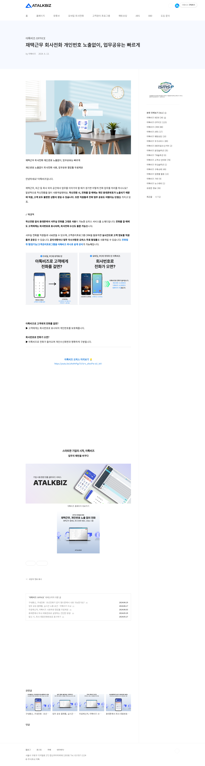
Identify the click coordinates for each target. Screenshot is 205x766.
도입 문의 (165, 15)
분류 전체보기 (156, 112)
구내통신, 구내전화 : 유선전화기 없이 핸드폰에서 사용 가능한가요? (57, 602)
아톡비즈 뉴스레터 (156, 183)
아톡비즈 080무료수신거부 (159, 145)
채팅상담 (123, 15)
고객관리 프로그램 (101, 15)
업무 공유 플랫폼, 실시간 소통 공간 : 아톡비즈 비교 (50, 606)
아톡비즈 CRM (155, 127)
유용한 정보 (154, 188)
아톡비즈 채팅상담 (156, 136)
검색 (170, 6)
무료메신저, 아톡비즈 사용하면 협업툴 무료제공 (48, 609)
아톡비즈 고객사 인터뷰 (159, 159)
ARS (138, 15)
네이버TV (60, 750)
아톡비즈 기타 (154, 178)
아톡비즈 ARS (155, 131)
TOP (177, 751)
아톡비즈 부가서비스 (157, 141)
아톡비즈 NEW (156, 117)
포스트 (39, 750)
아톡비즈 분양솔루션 (157, 150)
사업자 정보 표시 (34, 579)
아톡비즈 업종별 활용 (158, 174)
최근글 (149, 196)
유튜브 (56, 15)
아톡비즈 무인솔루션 (157, 164)
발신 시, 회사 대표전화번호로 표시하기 (45, 616)
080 (150, 15)
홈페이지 (40, 15)
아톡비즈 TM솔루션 (156, 155)
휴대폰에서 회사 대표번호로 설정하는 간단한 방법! (50, 613)
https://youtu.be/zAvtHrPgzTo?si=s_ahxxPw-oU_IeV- (78, 363)
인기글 (158, 196)
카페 (49, 750)
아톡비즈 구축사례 (156, 169)
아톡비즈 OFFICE (36, 597)
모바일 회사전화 (76, 15)
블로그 (28, 750)
